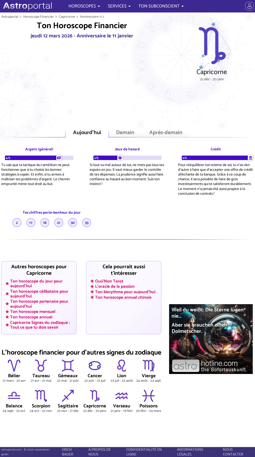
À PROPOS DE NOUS (99, 452)
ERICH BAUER (67, 452)
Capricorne (67, 16)
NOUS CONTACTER (233, 452)
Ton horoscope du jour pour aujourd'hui (36, 283)
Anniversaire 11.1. (92, 16)
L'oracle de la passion (115, 286)
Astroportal (9, 16)
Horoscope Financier (38, 16)
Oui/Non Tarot (109, 281)
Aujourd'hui (87, 132)
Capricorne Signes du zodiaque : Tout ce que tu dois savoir (40, 325)
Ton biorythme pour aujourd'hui (125, 292)
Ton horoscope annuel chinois (123, 297)
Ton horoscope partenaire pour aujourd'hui (39, 304)
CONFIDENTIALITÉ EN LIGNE (144, 452)
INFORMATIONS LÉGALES (190, 452)
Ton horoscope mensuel (32, 311)
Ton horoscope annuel (31, 317)
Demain (125, 132)
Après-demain (165, 132)
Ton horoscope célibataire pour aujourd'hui (39, 293)
